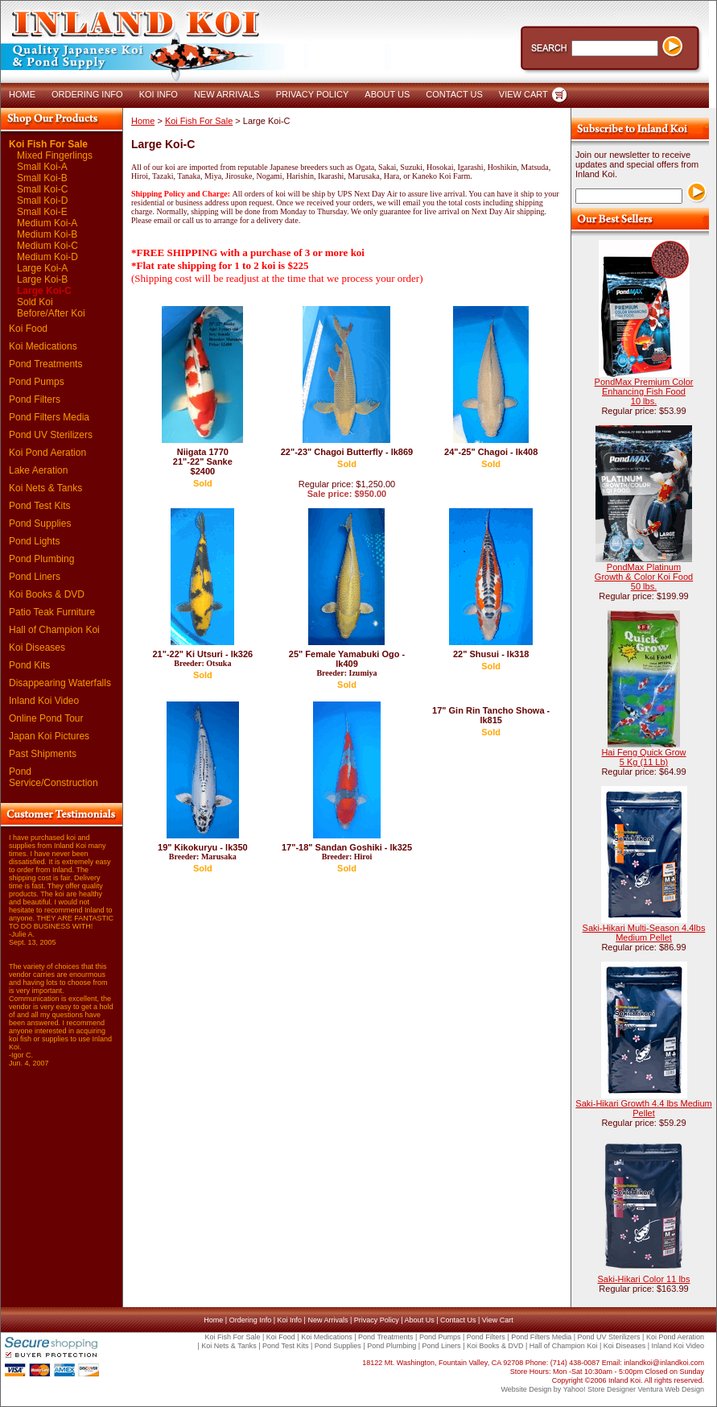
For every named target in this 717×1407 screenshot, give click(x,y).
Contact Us (458, 1320)
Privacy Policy (376, 1320)
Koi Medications (43, 346)
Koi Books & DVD (46, 594)
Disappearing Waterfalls (60, 683)
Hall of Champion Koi (54, 629)
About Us (420, 1320)
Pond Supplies (40, 523)
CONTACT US (454, 94)
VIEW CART (523, 94)
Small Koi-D (42, 200)
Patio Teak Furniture (52, 612)
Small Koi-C (42, 189)
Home (143, 121)
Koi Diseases (37, 647)
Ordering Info (250, 1320)
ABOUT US (387, 94)
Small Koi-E (42, 211)
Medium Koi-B (47, 234)
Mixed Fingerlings (55, 155)
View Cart (497, 1320)
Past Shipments (42, 753)
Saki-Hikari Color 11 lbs (644, 1279)
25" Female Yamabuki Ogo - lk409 (347, 663)
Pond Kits (29, 665)
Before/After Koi (51, 313)
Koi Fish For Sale (48, 144)
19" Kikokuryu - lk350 (203, 851)
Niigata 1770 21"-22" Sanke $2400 (203, 461)
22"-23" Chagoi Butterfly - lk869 (347, 452)
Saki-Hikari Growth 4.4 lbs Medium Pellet (643, 1108)
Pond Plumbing (41, 559)
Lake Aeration (38, 470)
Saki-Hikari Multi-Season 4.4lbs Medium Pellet (644, 932)
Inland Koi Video (44, 700)
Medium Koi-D (47, 257)
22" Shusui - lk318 (491, 654)
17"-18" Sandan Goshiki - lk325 (347, 851)
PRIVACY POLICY (312, 94)
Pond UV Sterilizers (51, 435)
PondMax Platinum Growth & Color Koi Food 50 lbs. (644, 576)
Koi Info (290, 1320)
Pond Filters (34, 399)
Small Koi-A (42, 166)
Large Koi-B (42, 279)
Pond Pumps (36, 381)
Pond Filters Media (49, 417)
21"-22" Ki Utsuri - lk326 (202, 658)
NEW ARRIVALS (227, 94)
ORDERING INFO (87, 94)
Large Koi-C (44, 290)
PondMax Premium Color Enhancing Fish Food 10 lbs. (644, 391)
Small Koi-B (42, 178)
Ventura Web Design (671, 1389)
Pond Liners (34, 576)
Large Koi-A (42, 268)
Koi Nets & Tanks (45, 488)
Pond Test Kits (40, 505)
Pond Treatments (45, 364)
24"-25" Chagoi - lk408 (491, 452)
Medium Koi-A (47, 223)
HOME (22, 94)
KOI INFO (158, 94)
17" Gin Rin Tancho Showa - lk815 (491, 715)
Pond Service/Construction (53, 777)
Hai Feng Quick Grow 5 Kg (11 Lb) (643, 757)
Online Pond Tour (46, 718)
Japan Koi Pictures (49, 736)
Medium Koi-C (47, 245)
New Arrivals (327, 1320)
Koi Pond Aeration (47, 452)
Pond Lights (34, 541)
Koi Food (28, 328)
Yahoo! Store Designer (599, 1389)
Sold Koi (35, 302)
